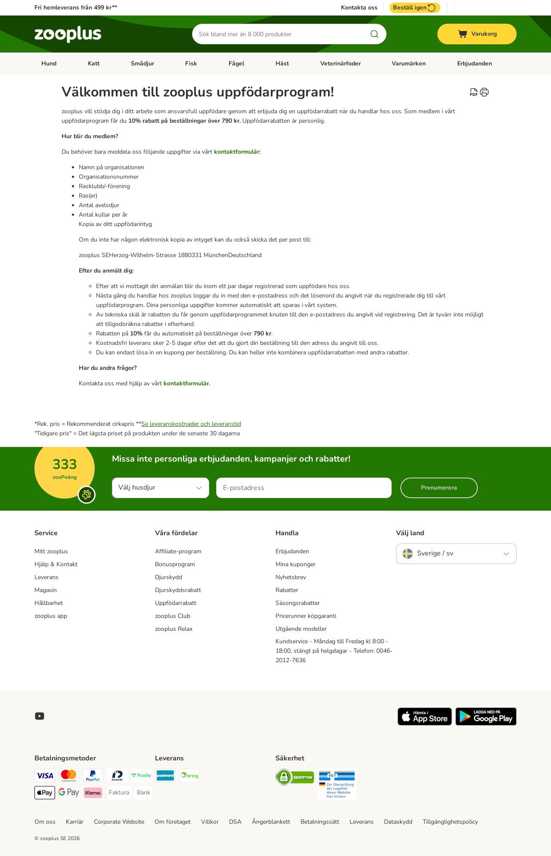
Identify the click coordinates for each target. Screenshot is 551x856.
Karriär (75, 822)
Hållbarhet (48, 603)
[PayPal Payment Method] (93, 777)
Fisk (191, 63)
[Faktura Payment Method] (119, 792)
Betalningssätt (319, 822)
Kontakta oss (359, 8)
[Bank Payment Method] (143, 792)
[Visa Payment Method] (44, 777)
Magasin (45, 590)
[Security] (295, 779)
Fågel (236, 63)
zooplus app (50, 616)
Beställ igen (415, 8)
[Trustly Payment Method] (141, 777)
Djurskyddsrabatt (178, 590)
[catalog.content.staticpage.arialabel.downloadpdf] (474, 92)
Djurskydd (168, 577)
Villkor (210, 822)
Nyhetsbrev (291, 577)
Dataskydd (398, 822)
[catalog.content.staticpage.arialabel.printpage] (484, 92)
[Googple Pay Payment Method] (69, 794)
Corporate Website (119, 822)
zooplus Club (172, 616)
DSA (235, 822)
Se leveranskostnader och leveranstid (191, 424)
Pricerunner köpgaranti (306, 616)
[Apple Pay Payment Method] (44, 794)
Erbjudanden (474, 63)
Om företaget (173, 822)
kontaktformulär (186, 383)
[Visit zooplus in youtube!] (39, 716)
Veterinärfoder (340, 63)
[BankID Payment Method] (117, 777)
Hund (48, 63)
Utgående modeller (301, 629)
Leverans (46, 577)
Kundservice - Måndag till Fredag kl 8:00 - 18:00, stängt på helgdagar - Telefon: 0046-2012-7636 (334, 650)
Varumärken (409, 63)
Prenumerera (439, 488)
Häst (282, 63)
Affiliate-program (178, 551)
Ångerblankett (271, 822)
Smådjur (142, 63)
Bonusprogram (175, 564)
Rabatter (287, 590)
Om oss (45, 822)
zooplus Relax (173, 629)
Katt (93, 63)
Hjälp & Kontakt (55, 564)
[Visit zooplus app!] (424, 724)
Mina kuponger (296, 564)
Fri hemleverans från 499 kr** (75, 7)
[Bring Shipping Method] (189, 777)
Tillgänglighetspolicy (450, 822)
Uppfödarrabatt (175, 603)
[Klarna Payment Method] (93, 794)
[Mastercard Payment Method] (69, 777)
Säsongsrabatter (298, 603)
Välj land (410, 533)
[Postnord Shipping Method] (165, 777)
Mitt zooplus (51, 551)
